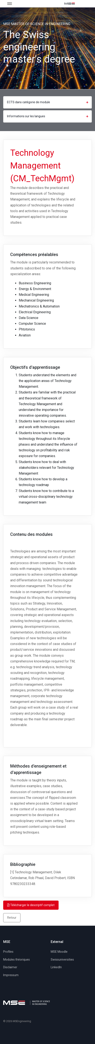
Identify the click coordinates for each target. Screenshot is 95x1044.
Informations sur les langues (48, 116)
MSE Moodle (59, 951)
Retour (11, 917)
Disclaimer (10, 967)
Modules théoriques (16, 959)
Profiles (8, 951)
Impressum (11, 975)
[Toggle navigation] (14, 3)
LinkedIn (56, 967)
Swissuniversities (62, 959)
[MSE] (70, 3)
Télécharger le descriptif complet (31, 905)
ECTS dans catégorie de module (48, 102)
